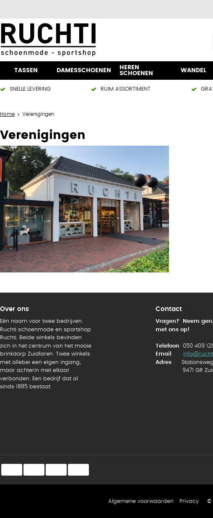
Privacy (189, 501)
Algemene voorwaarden (141, 501)
